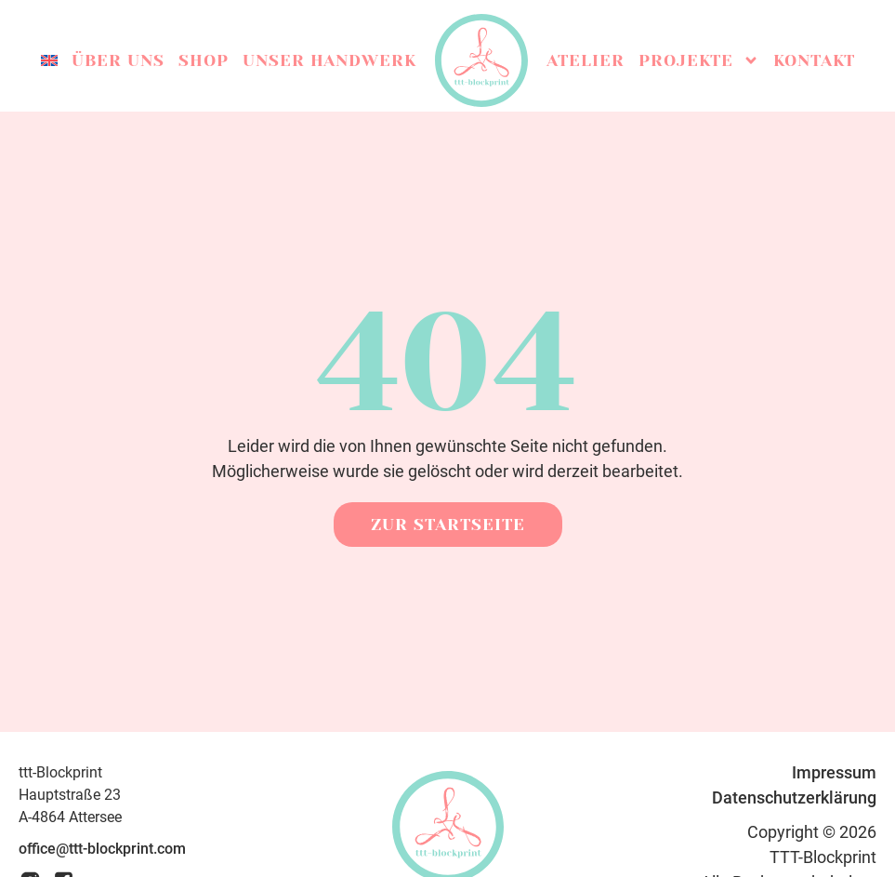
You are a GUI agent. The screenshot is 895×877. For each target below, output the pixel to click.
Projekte (698, 60)
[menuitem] (49, 60)
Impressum (834, 772)
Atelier (585, 60)
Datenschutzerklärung (794, 797)
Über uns (118, 60)
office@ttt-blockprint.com (102, 848)
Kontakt (814, 60)
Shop (203, 60)
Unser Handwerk (329, 60)
